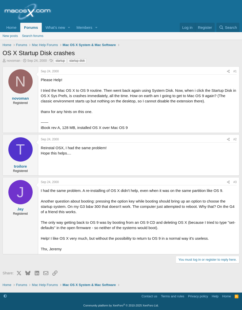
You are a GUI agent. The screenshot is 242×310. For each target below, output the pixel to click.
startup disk (77, 60)
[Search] (227, 27)
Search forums (33, 36)
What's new (55, 27)
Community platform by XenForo (121, 305)
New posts (10, 36)
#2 (235, 139)
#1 (235, 71)
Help (215, 296)
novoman (13, 60)
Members (84, 27)
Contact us (149, 296)
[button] (69, 27)
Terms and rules (172, 296)
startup (60, 60)
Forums (31, 27)
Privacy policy (198, 296)
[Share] (228, 71)
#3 (235, 182)
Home (11, 27)
